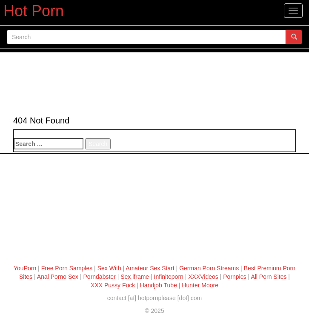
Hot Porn (33, 11)
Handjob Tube (158, 285)
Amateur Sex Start (150, 268)
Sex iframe (134, 276)
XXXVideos (203, 276)
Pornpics (234, 276)
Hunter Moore (200, 285)
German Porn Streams (209, 268)
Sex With (109, 268)
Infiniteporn (168, 276)
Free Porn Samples (67, 268)
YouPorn (25, 268)
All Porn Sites (268, 276)
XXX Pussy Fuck (113, 285)
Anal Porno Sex (57, 276)
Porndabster (99, 276)
